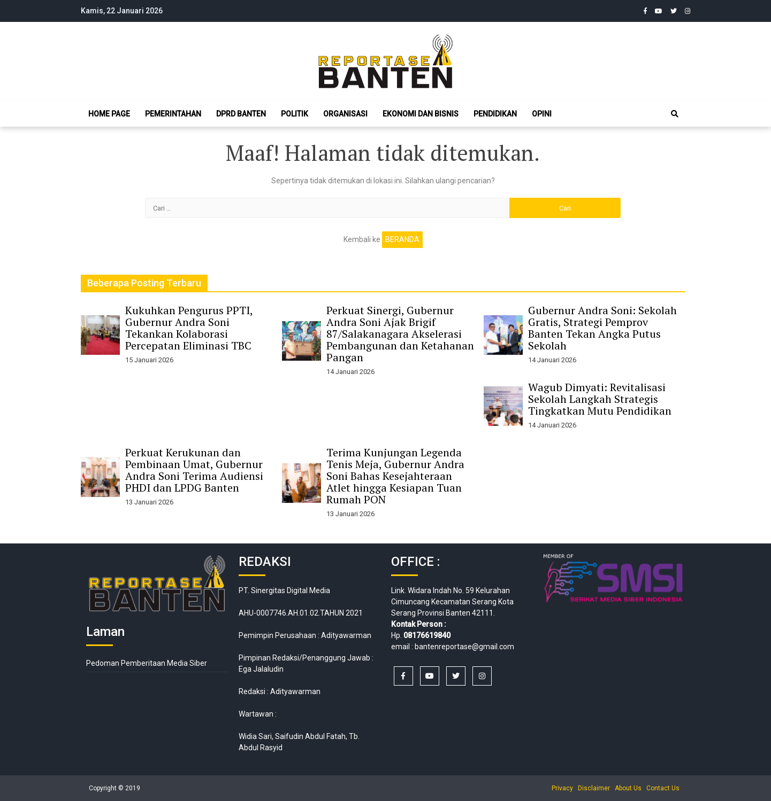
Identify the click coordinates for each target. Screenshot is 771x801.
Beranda (402, 239)
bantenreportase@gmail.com (464, 646)
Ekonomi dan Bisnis (421, 114)
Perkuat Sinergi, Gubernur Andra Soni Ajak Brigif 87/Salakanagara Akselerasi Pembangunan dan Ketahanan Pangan (400, 333)
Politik (294, 114)
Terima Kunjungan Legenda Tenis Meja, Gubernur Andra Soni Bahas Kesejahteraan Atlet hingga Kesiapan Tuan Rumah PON (395, 476)
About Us (628, 788)
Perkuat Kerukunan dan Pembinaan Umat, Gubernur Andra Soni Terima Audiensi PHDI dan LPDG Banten (194, 470)
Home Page (109, 114)
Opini (542, 114)
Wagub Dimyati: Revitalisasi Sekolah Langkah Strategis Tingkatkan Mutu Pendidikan (599, 399)
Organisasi (345, 114)
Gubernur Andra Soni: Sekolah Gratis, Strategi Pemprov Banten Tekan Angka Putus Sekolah (602, 328)
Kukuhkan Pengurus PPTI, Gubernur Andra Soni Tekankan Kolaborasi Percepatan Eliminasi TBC (189, 328)
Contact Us (663, 788)
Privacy (562, 788)
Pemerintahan (173, 114)
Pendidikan (495, 114)
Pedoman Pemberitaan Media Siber (146, 663)
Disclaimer (594, 788)
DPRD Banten (241, 114)
